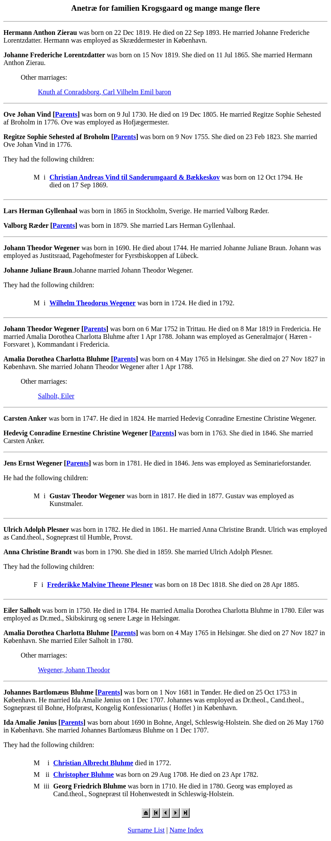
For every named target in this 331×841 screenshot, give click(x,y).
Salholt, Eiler (56, 396)
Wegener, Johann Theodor (74, 669)
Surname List (146, 830)
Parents (66, 114)
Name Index (186, 830)
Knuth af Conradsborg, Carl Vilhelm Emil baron (104, 92)
